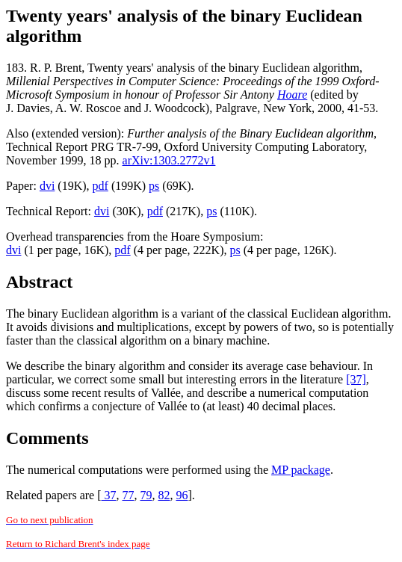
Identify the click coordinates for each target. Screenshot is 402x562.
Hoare (292, 94)
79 (146, 495)
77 (128, 495)
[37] (356, 379)
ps (154, 185)
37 (108, 495)
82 (164, 495)
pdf (100, 185)
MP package (300, 469)
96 (182, 495)
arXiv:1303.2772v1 (169, 160)
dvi (47, 185)
